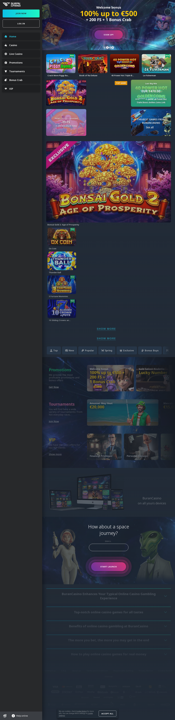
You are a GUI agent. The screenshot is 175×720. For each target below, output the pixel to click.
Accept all (107, 713)
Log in (21, 23)
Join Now (21, 13)
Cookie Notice (81, 711)
